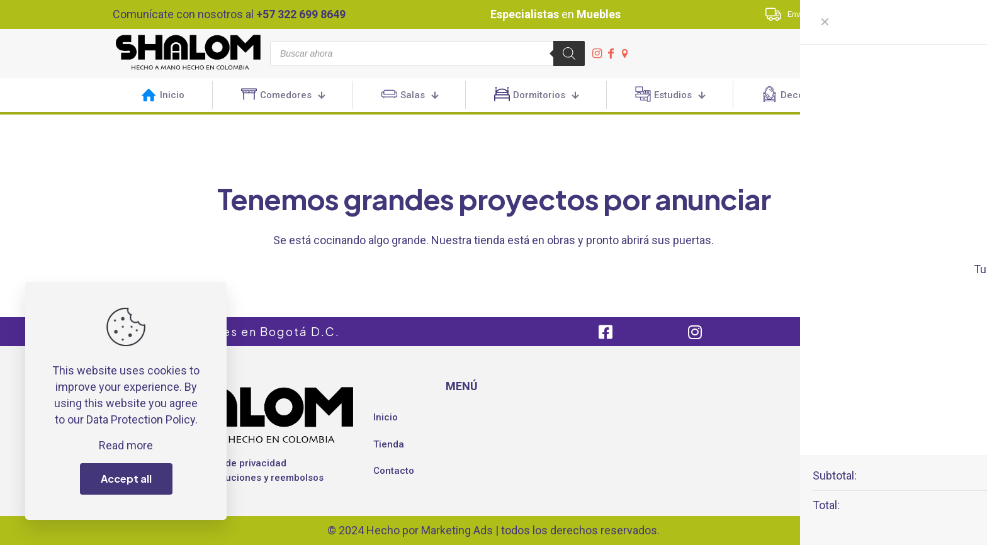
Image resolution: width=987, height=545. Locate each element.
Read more (126, 445)
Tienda (388, 444)
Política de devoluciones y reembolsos (237, 477)
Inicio (385, 417)
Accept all (126, 478)
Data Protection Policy (140, 419)
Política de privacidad (237, 463)
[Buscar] (569, 53)
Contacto (393, 470)
